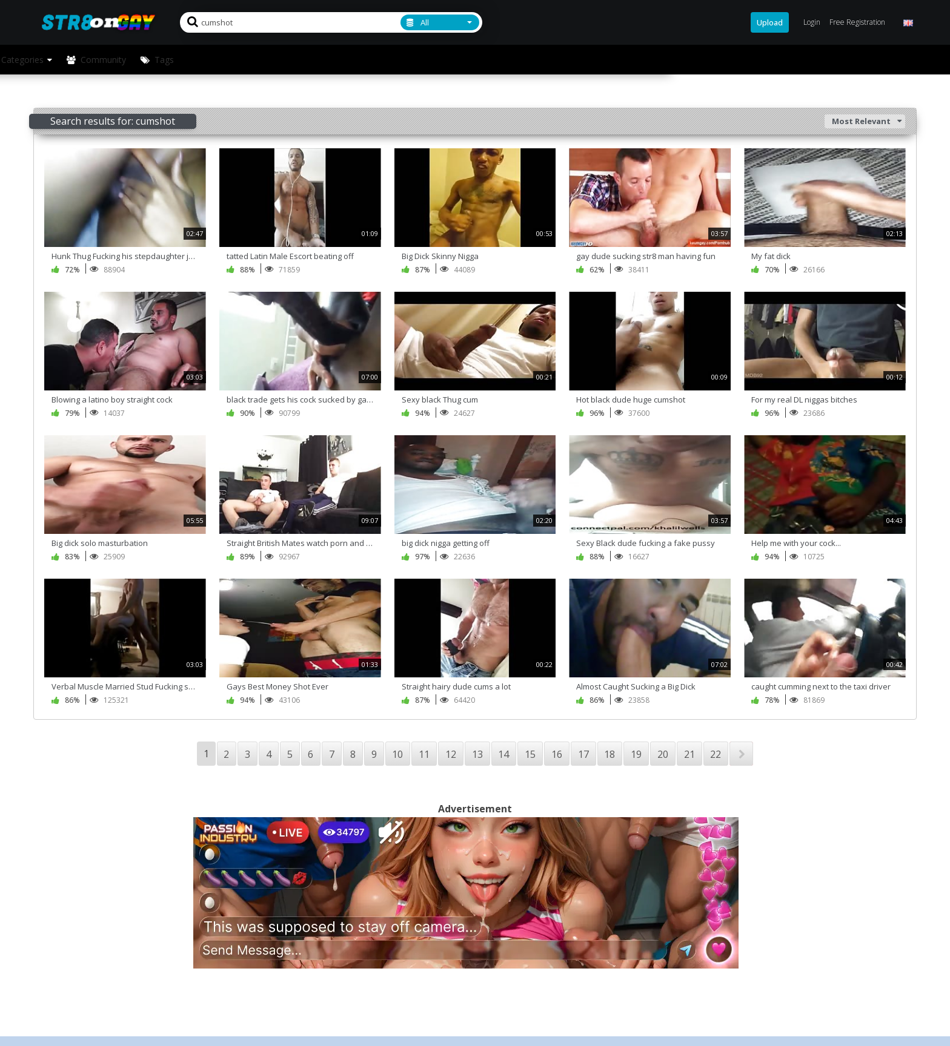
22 (715, 754)
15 (530, 754)
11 (424, 754)
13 (477, 754)
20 (662, 754)
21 (689, 754)
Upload (770, 22)
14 (503, 754)
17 (583, 754)
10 (397, 754)
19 (636, 754)
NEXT (741, 754)
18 (609, 754)
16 (556, 754)
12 (450, 754)
